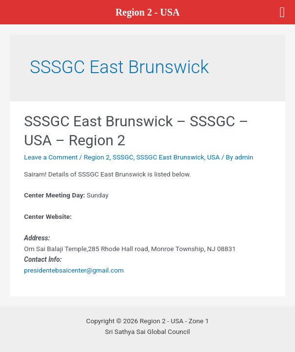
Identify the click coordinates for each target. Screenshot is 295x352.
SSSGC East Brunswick (170, 157)
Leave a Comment (51, 157)
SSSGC (123, 157)
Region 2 (97, 157)
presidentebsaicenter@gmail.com (73, 270)
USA (213, 157)
